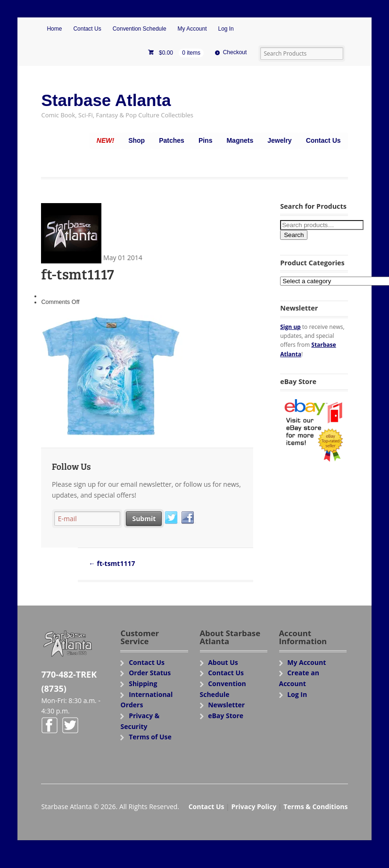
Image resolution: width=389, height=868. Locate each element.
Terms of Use (150, 736)
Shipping (143, 683)
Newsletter (226, 704)
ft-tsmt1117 (112, 563)
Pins (206, 140)
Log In (225, 28)
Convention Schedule (139, 28)
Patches (171, 140)
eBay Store (225, 715)
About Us (223, 662)
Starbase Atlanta (106, 100)
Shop (136, 140)
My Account (192, 28)
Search (294, 234)
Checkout (235, 52)
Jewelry (279, 140)
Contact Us (87, 28)
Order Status (150, 672)
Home (54, 28)
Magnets (239, 140)
